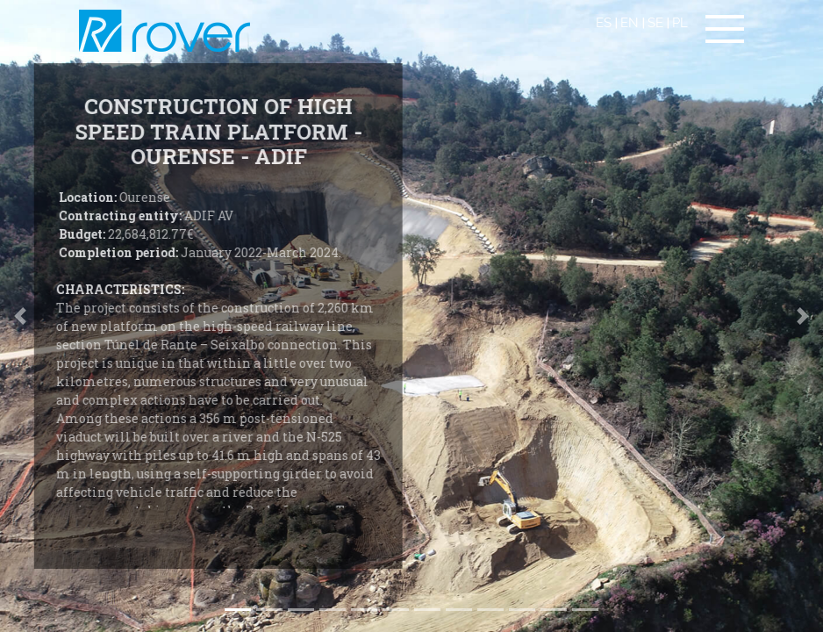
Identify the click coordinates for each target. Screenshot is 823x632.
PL (680, 23)
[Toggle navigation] (724, 29)
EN (629, 23)
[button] (802, 316)
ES (604, 23)
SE (655, 23)
